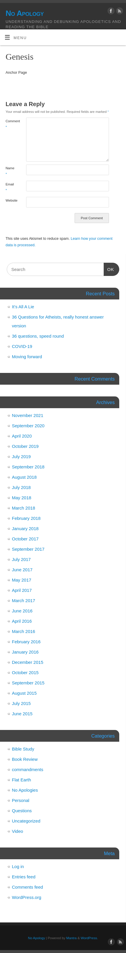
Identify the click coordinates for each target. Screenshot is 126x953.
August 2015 (24, 693)
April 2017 (22, 590)
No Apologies (25, 790)
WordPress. (89, 938)
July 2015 (21, 703)
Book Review (25, 759)
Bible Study (23, 748)
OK (109, 268)
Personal (20, 800)
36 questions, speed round (38, 336)
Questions (22, 810)
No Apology (25, 13)
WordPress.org (26, 897)
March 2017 (23, 600)
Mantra (71, 938)
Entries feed (24, 876)
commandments (27, 769)
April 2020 (22, 435)
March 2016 (23, 631)
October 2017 (25, 538)
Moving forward (27, 356)
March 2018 (23, 507)
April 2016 (22, 621)
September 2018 (28, 466)
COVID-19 (22, 346)
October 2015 (25, 672)
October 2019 (25, 446)
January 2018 (25, 528)
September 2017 (28, 549)
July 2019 (21, 456)
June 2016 (22, 610)
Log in (18, 866)
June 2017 (22, 569)
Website (11, 200)
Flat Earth (21, 779)
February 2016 (26, 641)
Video (17, 831)
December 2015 (27, 662)
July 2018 (21, 487)
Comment (11, 123)
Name (10, 170)
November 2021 (27, 415)
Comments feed (27, 887)
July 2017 (21, 559)
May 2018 (21, 497)
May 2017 (21, 579)
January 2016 (25, 651)
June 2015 (22, 713)
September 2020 (28, 425)
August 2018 (24, 477)
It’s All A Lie (23, 306)
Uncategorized (26, 820)
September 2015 (28, 682)
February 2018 (26, 518)
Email (10, 187)
